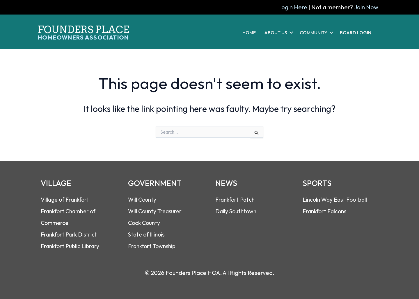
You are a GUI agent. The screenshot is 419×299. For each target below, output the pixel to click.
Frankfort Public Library (71, 245)
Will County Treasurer (156, 210)
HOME (249, 32)
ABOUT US (275, 32)
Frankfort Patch (236, 199)
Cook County (145, 222)
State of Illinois (147, 234)
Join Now (366, 7)
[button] (291, 32)
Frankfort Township (153, 245)
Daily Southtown (236, 210)
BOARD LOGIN (355, 32)
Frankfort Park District (70, 234)
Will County (142, 199)
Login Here (293, 7)
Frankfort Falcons (326, 210)
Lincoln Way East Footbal (336, 199)
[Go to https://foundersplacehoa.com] (89, 29)
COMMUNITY (313, 32)
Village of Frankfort (67, 199)
